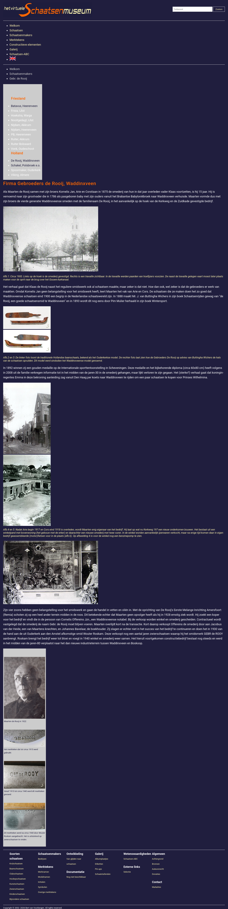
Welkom (15, 25)
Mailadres (156, 887)
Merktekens (17, 40)
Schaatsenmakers (21, 35)
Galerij (14, 49)
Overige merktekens (47, 892)
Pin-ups (98, 869)
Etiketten (99, 864)
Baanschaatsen (17, 868)
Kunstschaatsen (17, 884)
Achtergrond (157, 859)
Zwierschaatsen (17, 889)
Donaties (156, 874)
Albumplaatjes (101, 859)
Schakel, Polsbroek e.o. (25, 165)
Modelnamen (44, 877)
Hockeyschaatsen (18, 879)
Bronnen (156, 864)
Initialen (41, 882)
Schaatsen (16, 30)
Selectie (127, 872)
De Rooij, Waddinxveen (25, 160)
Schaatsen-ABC (19, 54)
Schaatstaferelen (103, 874)
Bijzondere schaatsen (19, 899)
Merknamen (43, 872)
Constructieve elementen (25, 44)
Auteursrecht (158, 869)
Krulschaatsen (16, 863)
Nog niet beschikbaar (76, 877)
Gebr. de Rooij (18, 78)
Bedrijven (42, 859)
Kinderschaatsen (17, 894)
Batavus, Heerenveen (24, 106)
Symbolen (42, 887)
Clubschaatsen (16, 874)
